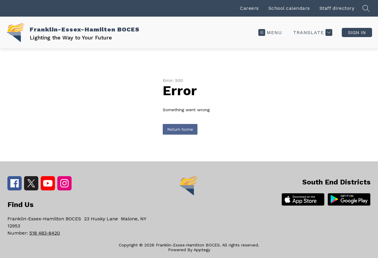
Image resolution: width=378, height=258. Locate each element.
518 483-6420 (44, 233)
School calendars (289, 8)
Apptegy (202, 249)
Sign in (357, 32)
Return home (180, 129)
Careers (249, 8)
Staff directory (337, 8)
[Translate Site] (312, 32)
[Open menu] (270, 32)
